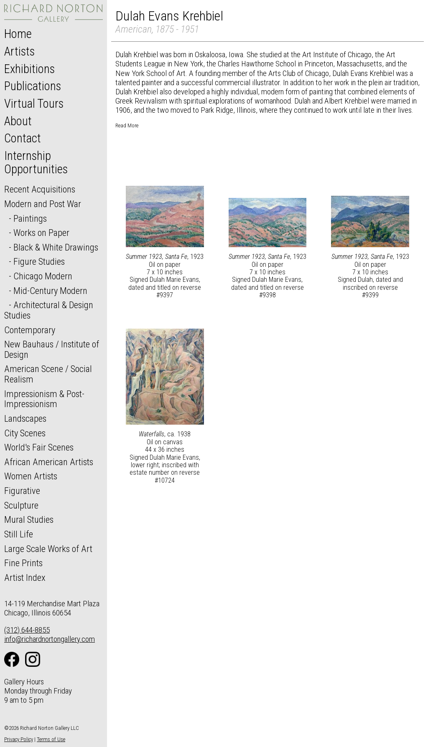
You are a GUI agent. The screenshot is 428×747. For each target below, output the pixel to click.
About (18, 121)
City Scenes (25, 433)
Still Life (18, 534)
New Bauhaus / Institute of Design (51, 349)
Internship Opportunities (36, 162)
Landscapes (25, 418)
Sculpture (21, 505)
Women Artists (30, 476)
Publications (32, 86)
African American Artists (48, 461)
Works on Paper (41, 232)
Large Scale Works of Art (48, 548)
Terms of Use (51, 739)
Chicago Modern (42, 276)
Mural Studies (29, 519)
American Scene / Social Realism (48, 374)
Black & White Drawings (55, 247)
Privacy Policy (18, 739)
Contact (22, 138)
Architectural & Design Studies (48, 310)
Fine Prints (23, 562)
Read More (126, 125)
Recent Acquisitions (39, 189)
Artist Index (25, 577)
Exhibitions (29, 69)
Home (18, 34)
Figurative (22, 490)
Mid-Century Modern (50, 290)
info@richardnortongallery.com (49, 639)
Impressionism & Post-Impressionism (44, 399)
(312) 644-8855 (27, 630)
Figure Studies (39, 261)
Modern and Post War (42, 203)
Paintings (30, 218)
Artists (19, 51)
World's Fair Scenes (39, 447)
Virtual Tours (34, 103)
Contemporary (29, 329)
